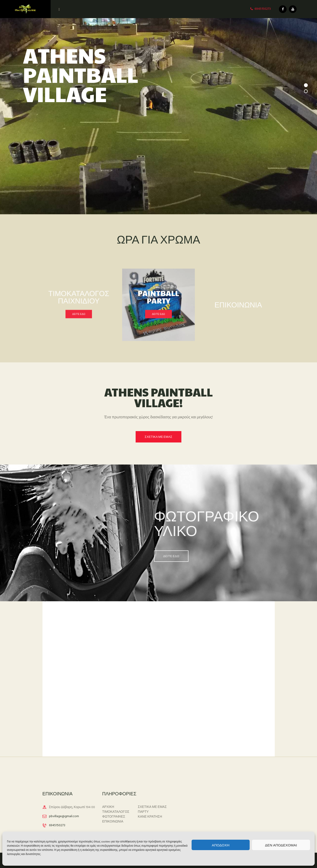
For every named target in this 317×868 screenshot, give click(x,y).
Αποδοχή (220, 844)
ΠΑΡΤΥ (143, 812)
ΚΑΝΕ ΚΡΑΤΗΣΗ (150, 816)
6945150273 (57, 825)
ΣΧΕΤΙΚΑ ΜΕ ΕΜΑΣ (152, 807)
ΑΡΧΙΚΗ (108, 807)
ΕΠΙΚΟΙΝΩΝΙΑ (112, 821)
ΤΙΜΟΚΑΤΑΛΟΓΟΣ (115, 812)
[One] (158, 703)
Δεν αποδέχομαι (281, 844)
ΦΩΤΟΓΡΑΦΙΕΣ (113, 816)
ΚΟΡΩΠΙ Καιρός (218, 803)
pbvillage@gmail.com (64, 816)
